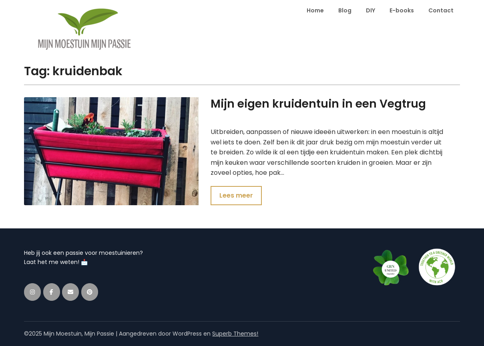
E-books (402, 10)
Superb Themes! (235, 334)
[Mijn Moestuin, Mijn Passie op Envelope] (70, 292)
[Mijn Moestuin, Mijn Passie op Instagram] (32, 292)
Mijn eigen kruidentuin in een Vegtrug (318, 104)
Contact (441, 10)
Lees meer (236, 195)
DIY (370, 10)
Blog (344, 10)
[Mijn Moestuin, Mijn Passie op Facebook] (51, 292)
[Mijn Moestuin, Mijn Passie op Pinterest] (89, 292)
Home (315, 10)
